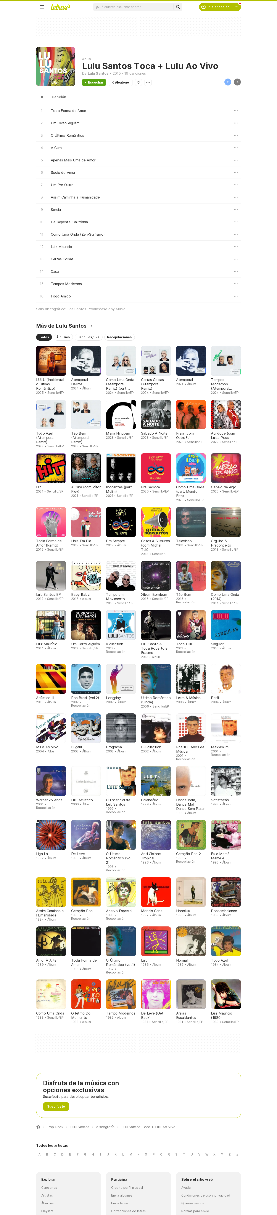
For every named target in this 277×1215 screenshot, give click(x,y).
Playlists (47, 1211)
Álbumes (47, 1203)
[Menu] (42, 7)
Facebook (227, 82)
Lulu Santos (98, 73)
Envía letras (120, 1203)
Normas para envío (195, 1211)
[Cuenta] (236, 7)
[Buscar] (178, 7)
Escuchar (95, 82)
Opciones (148, 82)
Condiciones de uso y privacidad (205, 1195)
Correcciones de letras (128, 1211)
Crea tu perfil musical (127, 1187)
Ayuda (186, 1187)
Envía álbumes (121, 1195)
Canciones (49, 1187)
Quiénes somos (192, 1203)
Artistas (47, 1195)
